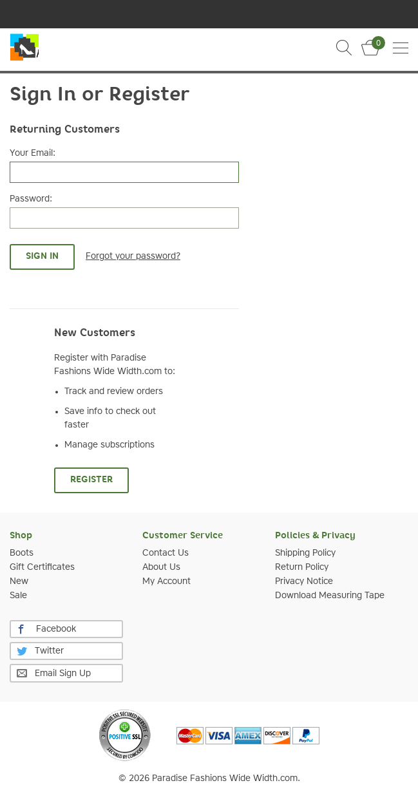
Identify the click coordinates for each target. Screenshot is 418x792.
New (19, 581)
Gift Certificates (42, 567)
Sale (18, 595)
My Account (166, 581)
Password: (31, 198)
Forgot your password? (133, 256)
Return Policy (301, 567)
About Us (161, 567)
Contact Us (165, 553)
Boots (21, 553)
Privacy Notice (304, 581)
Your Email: (32, 153)
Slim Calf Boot (24, 49)
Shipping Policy (305, 553)
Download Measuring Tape (330, 595)
